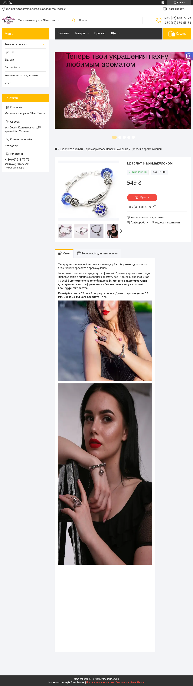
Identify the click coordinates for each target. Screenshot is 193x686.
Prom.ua (114, 679)
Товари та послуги (71, 149)
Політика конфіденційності (130, 682)
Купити (144, 197)
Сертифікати (12, 67)
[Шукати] (73, 20)
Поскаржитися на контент (100, 682)
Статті (8, 82)
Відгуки (9, 59)
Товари (80, 33)
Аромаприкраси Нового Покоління (107, 149)
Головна (63, 33)
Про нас (99, 33)
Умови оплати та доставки (21, 75)
